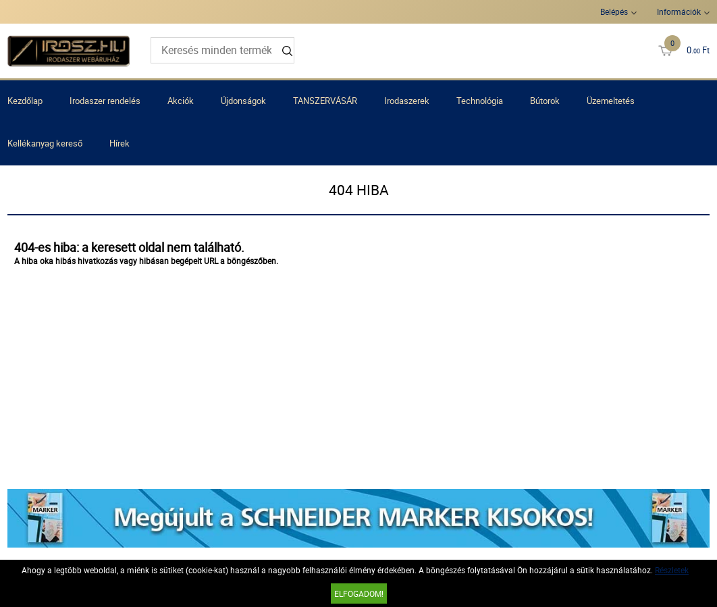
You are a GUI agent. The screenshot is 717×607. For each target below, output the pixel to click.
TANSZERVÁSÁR (325, 101)
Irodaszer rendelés (105, 101)
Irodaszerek (406, 101)
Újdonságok (243, 101)
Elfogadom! (358, 593)
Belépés (614, 11)
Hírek (119, 143)
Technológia (479, 101)
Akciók (180, 101)
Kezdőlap (25, 101)
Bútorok (545, 101)
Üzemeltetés (611, 101)
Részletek (672, 569)
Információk (679, 11)
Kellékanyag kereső (44, 143)
